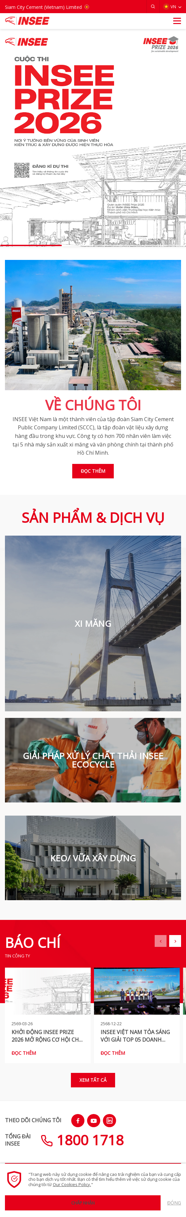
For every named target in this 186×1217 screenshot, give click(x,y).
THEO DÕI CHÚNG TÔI (33, 1120)
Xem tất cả (93, 1080)
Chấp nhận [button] (83, 1203)
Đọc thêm (93, 471)
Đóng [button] (174, 1203)
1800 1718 (82, 1139)
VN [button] (169, 6)
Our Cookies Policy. (72, 1184)
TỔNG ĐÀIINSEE (18, 1140)
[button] (153, 6)
